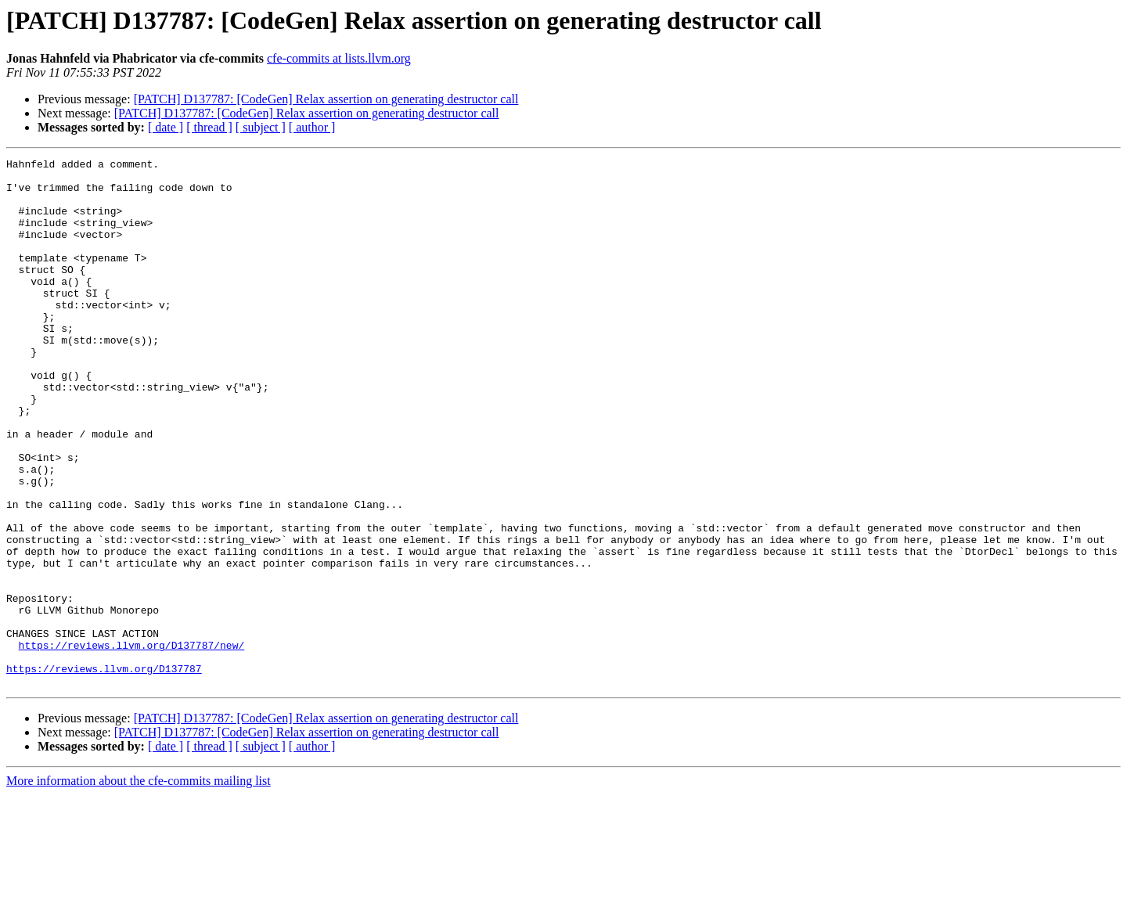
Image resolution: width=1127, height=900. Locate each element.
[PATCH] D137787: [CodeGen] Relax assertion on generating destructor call (326, 99)
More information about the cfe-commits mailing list (138, 886)
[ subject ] (261, 127)
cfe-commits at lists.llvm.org (339, 58)
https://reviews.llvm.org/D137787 (104, 772)
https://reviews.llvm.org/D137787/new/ (132, 743)
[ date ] (165, 127)
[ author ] (312, 127)
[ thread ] (209, 127)
